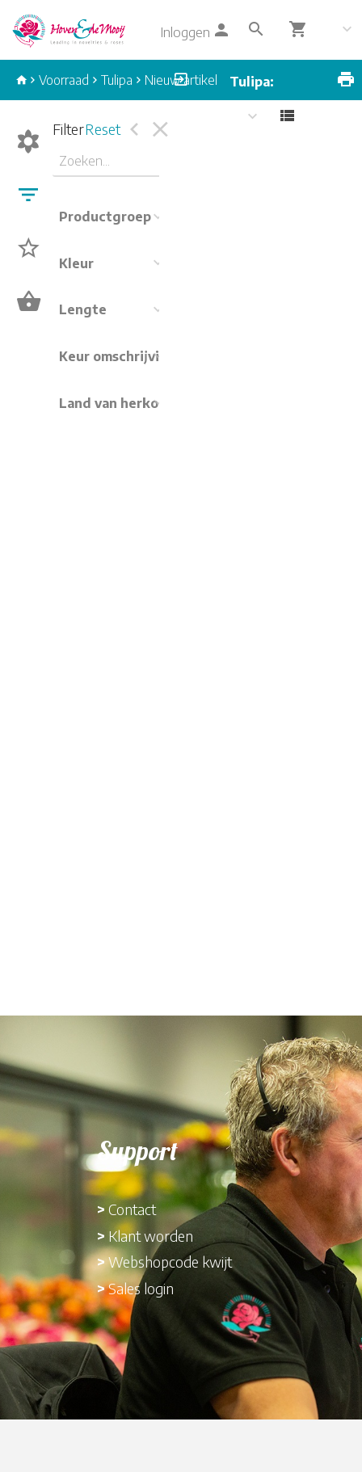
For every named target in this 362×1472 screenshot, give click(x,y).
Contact (132, 1209)
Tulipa (117, 80)
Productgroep (105, 216)
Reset (102, 129)
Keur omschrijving (117, 356)
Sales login (141, 1288)
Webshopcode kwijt (170, 1261)
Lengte (83, 309)
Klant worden (150, 1235)
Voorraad (64, 80)
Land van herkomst (121, 403)
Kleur (76, 263)
